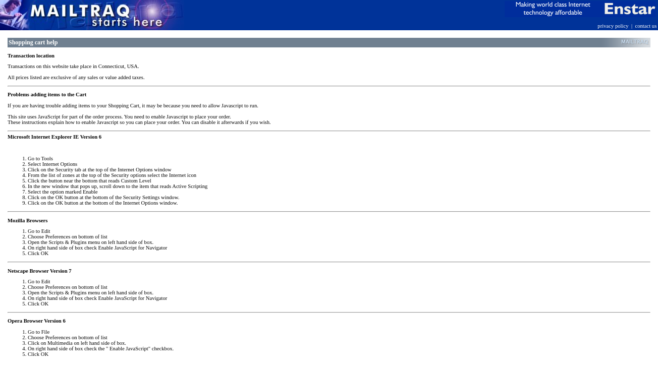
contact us (645, 26)
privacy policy (612, 26)
